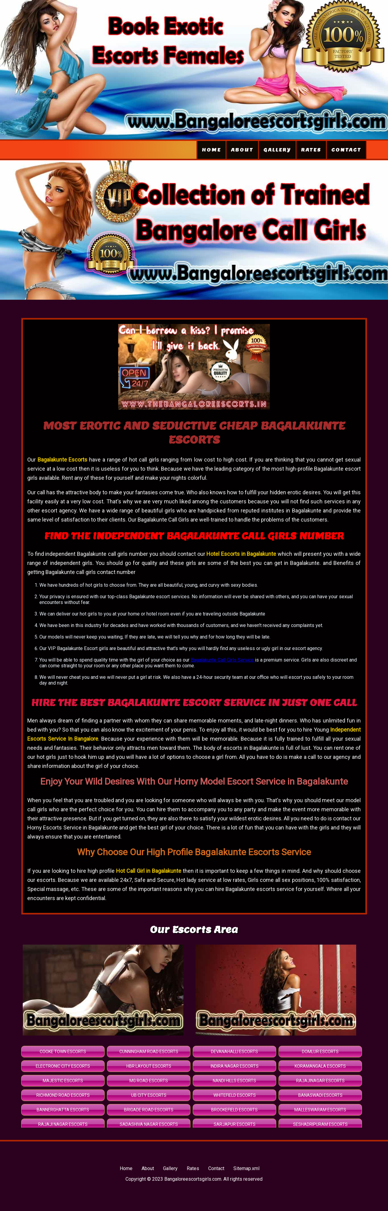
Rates (311, 150)
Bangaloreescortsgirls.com (192, 1179)
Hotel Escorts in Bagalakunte (241, 554)
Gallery (277, 150)
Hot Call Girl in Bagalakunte (148, 871)
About (242, 150)
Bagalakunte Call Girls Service (223, 660)
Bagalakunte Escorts (63, 459)
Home (211, 150)
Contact (346, 150)
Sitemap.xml (246, 1168)
